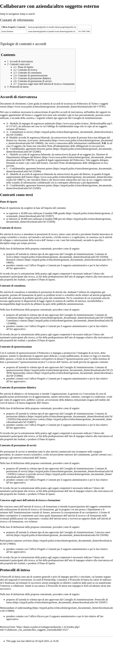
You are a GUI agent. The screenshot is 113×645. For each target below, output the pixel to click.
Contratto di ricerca (56, 255)
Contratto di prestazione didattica (56, 415)
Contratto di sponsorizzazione (56, 368)
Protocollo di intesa (57, 601)
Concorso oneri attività (58, 533)
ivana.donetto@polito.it (38, 31)
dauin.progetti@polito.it (38, 27)
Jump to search (27, 14)
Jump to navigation (9, 14)
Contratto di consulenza (56, 316)
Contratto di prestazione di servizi (56, 470)
